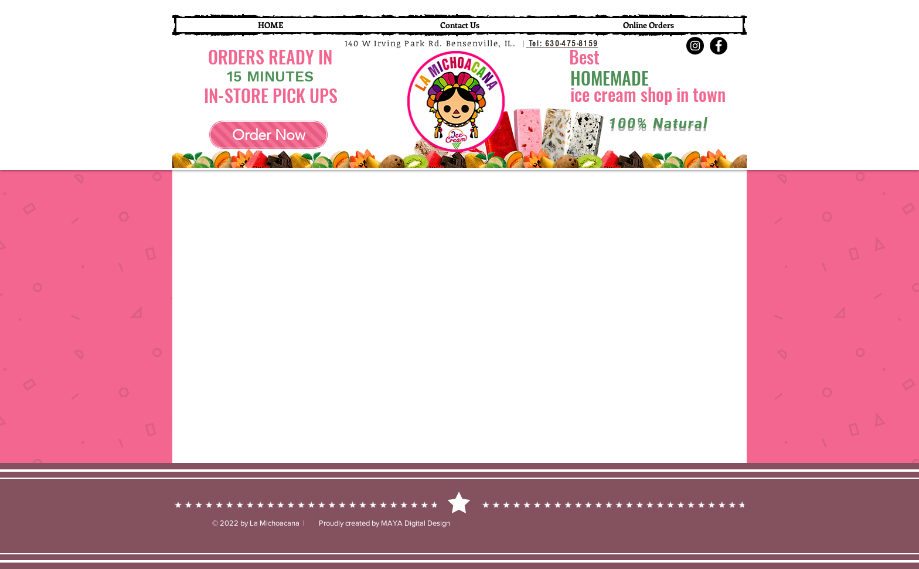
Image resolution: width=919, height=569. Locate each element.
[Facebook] (718, 45)
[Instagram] (695, 45)
